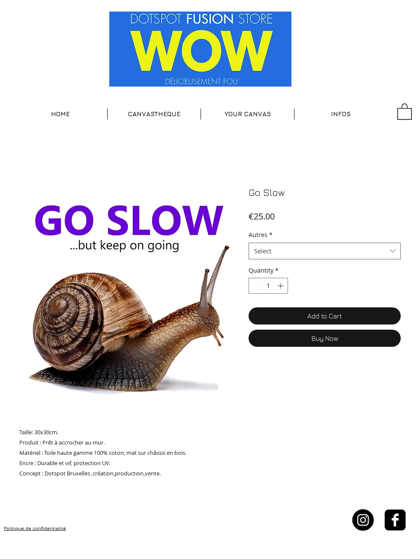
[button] (154, 114)
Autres (261, 235)
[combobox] (325, 251)
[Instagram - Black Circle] (363, 520)
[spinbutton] (268, 285)
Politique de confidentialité (35, 528)
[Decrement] (255, 285)
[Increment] (281, 285)
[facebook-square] (395, 520)
